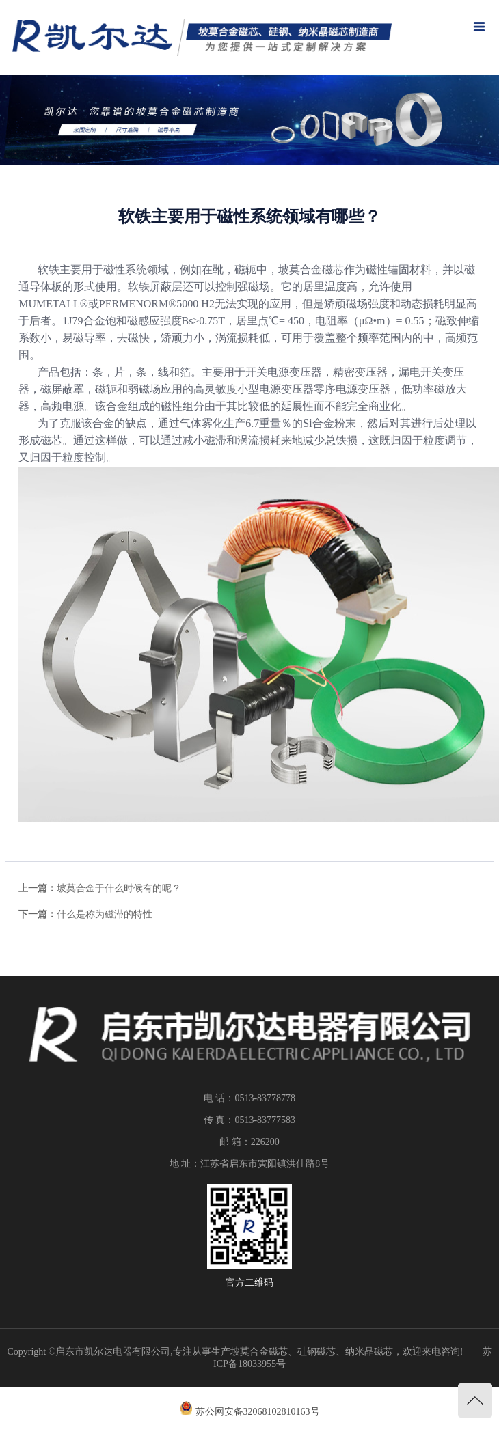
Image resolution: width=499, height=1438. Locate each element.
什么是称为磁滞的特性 (104, 914)
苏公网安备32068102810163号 (257, 1412)
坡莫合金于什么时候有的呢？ (119, 888)
